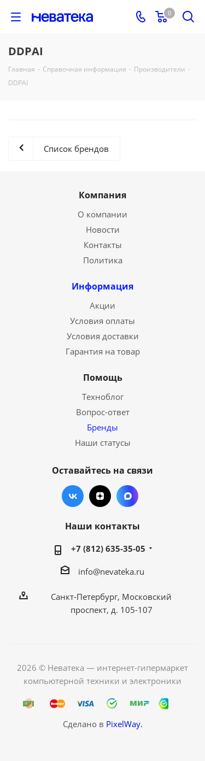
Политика (102, 260)
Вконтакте (73, 496)
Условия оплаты (102, 320)
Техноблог (103, 396)
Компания (102, 195)
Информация (102, 286)
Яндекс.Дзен (100, 496)
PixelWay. (124, 723)
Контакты (103, 244)
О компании (102, 214)
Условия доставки (103, 336)
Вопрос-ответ (103, 411)
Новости (103, 229)
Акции (102, 305)
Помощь (102, 377)
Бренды (102, 427)
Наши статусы (103, 442)
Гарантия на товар (103, 351)
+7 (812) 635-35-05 (108, 548)
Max (127, 496)
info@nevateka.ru (111, 571)
